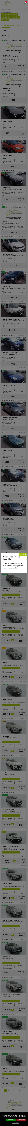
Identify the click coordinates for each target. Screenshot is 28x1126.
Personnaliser (15, 1122)
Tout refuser (21, 1119)
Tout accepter (10, 1119)
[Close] (26, 2)
